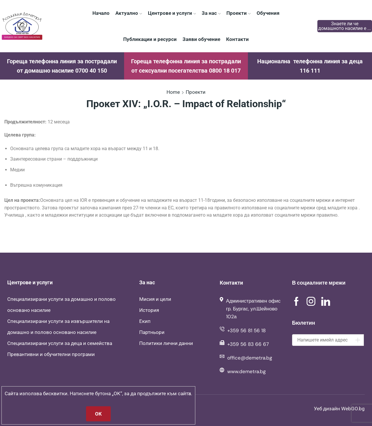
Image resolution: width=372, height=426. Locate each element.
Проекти (238, 13)
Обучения (268, 13)
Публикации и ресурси (150, 39)
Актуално (128, 13)
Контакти (237, 39)
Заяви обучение (201, 39)
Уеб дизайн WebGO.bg (339, 408)
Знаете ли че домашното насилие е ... (344, 26)
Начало (101, 13)
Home (173, 92)
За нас (211, 13)
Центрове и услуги (172, 13)
